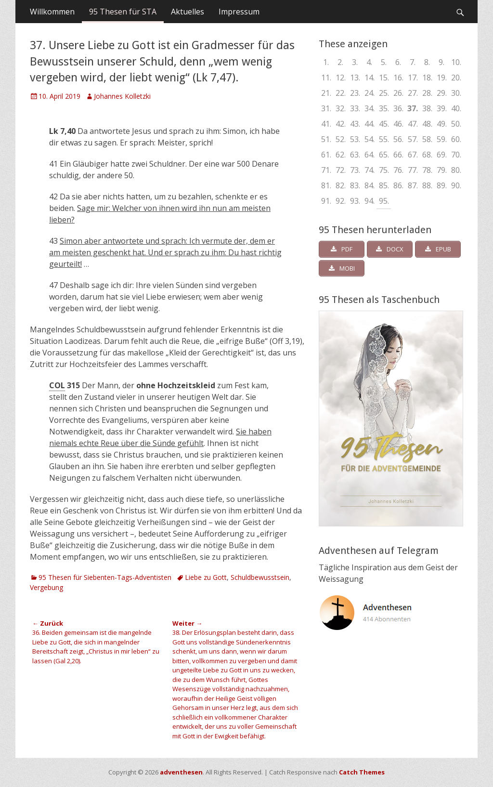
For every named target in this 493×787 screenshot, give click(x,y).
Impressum (239, 11)
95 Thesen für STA (122, 11)
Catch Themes (362, 772)
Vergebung (46, 587)
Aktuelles (187, 11)
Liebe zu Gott (206, 577)
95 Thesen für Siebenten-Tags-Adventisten (105, 577)
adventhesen (181, 772)
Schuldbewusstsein (260, 577)
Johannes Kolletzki (122, 96)
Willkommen (52, 11)
